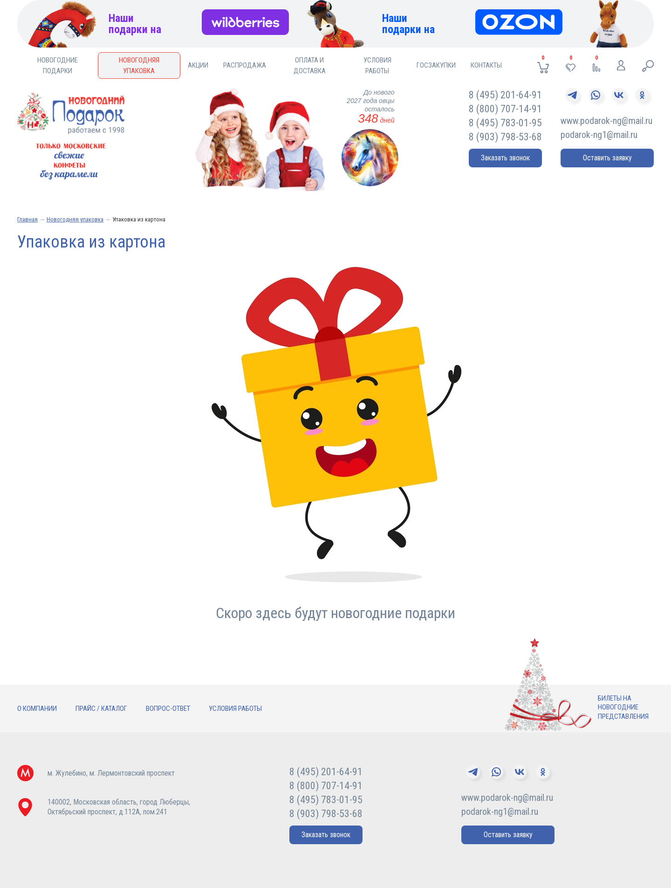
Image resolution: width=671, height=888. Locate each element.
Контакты (486, 65)
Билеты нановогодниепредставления (623, 707)
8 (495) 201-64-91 (505, 95)
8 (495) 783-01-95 (505, 123)
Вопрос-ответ (168, 708)
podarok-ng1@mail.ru (599, 134)
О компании (37, 708)
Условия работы (377, 65)
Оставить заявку (607, 157)
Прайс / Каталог (101, 708)
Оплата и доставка (310, 65)
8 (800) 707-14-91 (505, 109)
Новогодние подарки (57, 65)
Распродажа (244, 65)
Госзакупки (436, 65)
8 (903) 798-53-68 (505, 137)
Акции (198, 65)
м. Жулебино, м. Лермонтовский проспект (111, 773)
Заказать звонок (505, 157)
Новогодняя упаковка (139, 65)
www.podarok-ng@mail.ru (606, 120)
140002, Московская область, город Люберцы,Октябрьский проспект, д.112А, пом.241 (119, 807)
